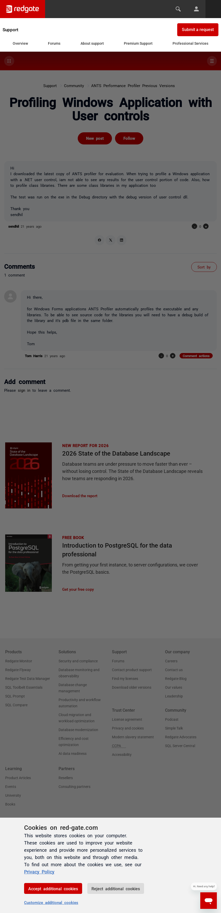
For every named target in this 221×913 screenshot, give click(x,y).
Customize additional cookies (51, 902)
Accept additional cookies (53, 888)
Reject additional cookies (115, 888)
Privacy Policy (39, 871)
